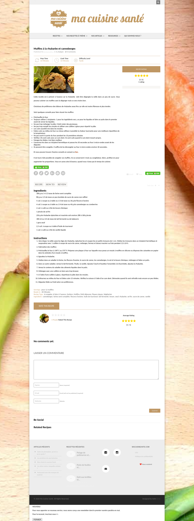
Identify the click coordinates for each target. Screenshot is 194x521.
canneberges (48, 296)
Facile (81, 61)
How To (50, 184)
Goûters (70, 294)
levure (112, 296)
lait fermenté (104, 296)
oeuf (117, 296)
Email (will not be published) (71, 393)
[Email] (106, 468)
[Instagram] (118, 452)
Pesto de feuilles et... (84, 466)
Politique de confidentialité (144, 456)
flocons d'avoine (77, 296)
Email (130, 174)
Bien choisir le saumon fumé (46, 462)
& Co (158, 499)
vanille (147, 296)
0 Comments (71, 52)
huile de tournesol (91, 296)
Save (139, 174)
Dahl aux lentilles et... (84, 478)
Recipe (39, 184)
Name (65, 385)
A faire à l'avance (59, 294)
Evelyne (60, 52)
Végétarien (108, 294)
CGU (136, 453)
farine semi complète (61, 296)
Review (62, 184)
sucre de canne (138, 296)
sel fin (129, 296)
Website (62, 401)
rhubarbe (123, 296)
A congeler (48, 294)
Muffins (76, 294)
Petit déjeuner (85, 294)
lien (76, 152)
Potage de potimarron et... (83, 453)
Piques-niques (97, 294)
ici (57, 514)
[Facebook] (106, 452)
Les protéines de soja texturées (47, 458)
